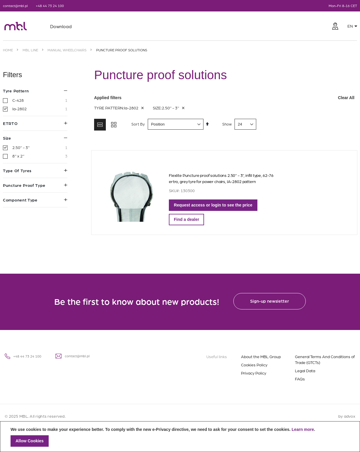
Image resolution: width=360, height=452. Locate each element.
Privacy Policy (253, 372)
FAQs (300, 378)
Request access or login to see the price (210, 205)
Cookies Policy (254, 364)
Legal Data (305, 370)
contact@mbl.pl (15, 5)
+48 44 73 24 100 (50, 5)
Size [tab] (35, 137)
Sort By (135, 123)
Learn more (303, 429)
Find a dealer (183, 219)
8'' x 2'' (39, 156)
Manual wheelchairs (66, 50)
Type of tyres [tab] (35, 170)
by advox (346, 416)
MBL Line (30, 50)
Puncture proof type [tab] (35, 185)
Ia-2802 (39, 109)
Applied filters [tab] (224, 98)
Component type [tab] (35, 199)
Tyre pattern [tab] (35, 90)
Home (8, 50)
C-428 (39, 100)
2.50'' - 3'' (39, 147)
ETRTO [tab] (35, 123)
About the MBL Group (261, 356)
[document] (180, 436)
